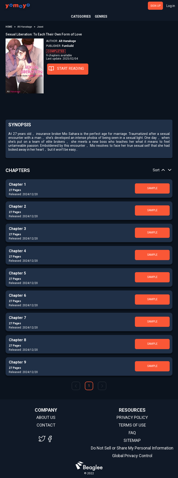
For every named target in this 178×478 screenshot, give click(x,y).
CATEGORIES (81, 16)
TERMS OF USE (132, 425)
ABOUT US (45, 417)
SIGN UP (155, 5)
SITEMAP (132, 440)
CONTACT (46, 425)
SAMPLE (152, 188)
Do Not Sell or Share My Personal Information (132, 448)
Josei (40, 26)
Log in (170, 6)
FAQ (132, 432)
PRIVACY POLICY (132, 417)
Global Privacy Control (132, 455)
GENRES (101, 16)
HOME (9, 26)
